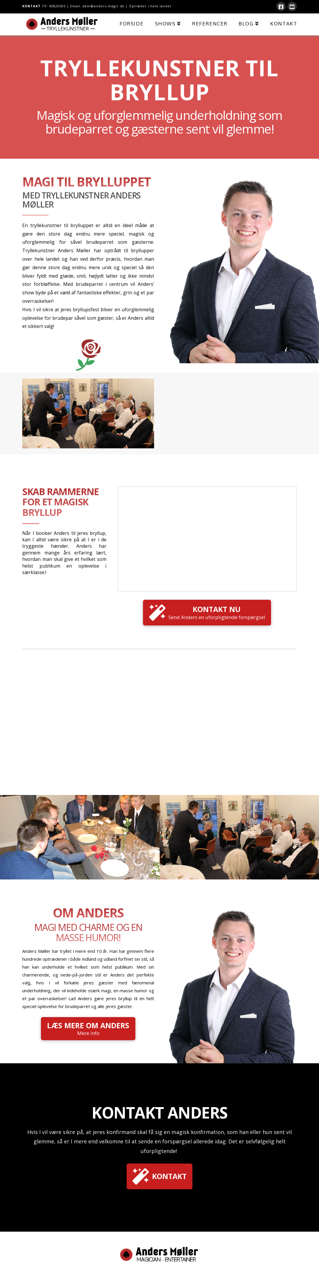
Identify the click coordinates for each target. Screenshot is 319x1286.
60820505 (57, 6)
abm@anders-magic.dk (103, 6)
